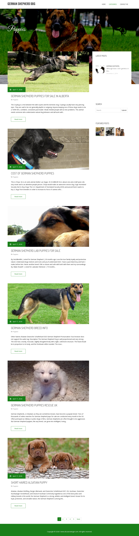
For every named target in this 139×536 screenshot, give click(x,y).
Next (78, 516)
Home (104, 4)
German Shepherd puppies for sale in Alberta (40, 96)
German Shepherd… (113, 66)
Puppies (15, 100)
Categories (113, 4)
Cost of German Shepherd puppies (32, 173)
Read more (19, 119)
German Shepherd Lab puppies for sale (35, 249)
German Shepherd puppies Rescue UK (34, 403)
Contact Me (124, 4)
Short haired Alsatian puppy (29, 479)
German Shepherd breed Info (29, 326)
